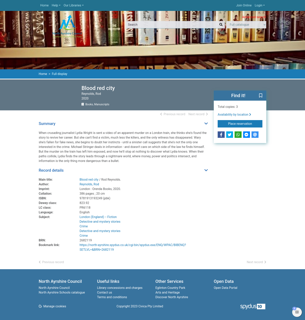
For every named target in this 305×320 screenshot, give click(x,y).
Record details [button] (51, 170)
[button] (260, 95)
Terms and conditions (112, 297)
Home (44, 5)
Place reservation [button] (245, 123)
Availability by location (234, 114)
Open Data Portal (225, 288)
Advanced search (254, 17)
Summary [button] (47, 123)
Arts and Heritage (167, 292)
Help (55, 5)
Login (258, 5)
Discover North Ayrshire (171, 297)
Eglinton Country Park (170, 288)
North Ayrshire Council (54, 288)
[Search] (221, 24)
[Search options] (246, 24)
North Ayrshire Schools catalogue (62, 292)
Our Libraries (72, 5)
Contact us (104, 292)
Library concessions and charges (120, 288)
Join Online (244, 5)
